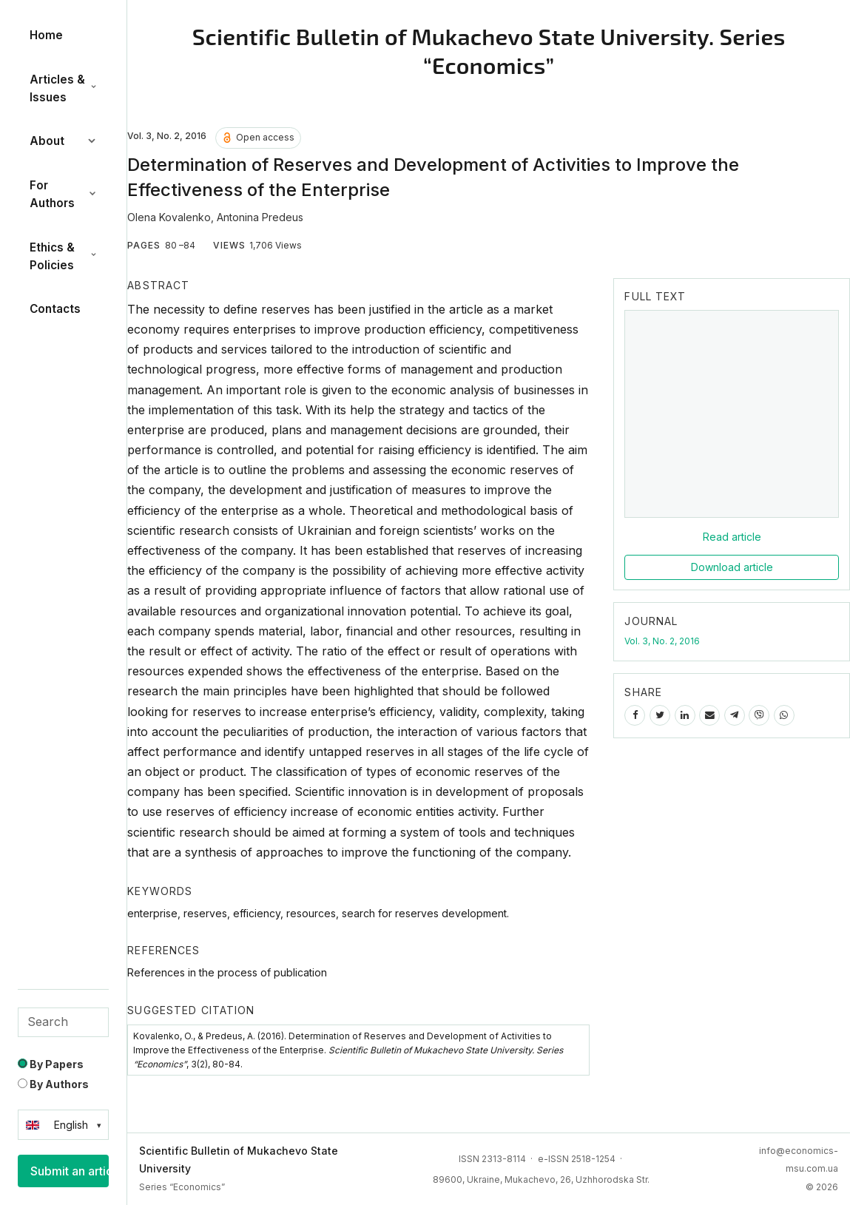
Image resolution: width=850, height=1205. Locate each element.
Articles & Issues (63, 88)
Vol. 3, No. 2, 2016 (662, 641)
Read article (732, 536)
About (63, 141)
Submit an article (69, 1171)
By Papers (51, 1064)
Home (46, 35)
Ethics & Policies (63, 256)
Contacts (55, 309)
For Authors (63, 194)
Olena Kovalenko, (172, 217)
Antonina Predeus (260, 217)
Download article (732, 567)
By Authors (53, 1084)
